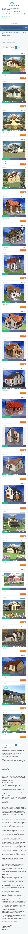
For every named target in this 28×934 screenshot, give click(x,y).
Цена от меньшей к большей (7, 39)
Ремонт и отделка (20, 33)
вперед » (19, 47)
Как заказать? (4, 8)
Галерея (3, 33)
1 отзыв (5, 163)
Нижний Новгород (6, 9)
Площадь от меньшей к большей (8, 42)
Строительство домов (11, 33)
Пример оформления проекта (15, 32)
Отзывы (24, 32)
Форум (8, 35)
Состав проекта (5, 32)
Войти (3, 7)
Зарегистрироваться (9, 7)
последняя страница (6, 49)
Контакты (4, 35)
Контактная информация (14, 8)
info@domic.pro (17, 779)
